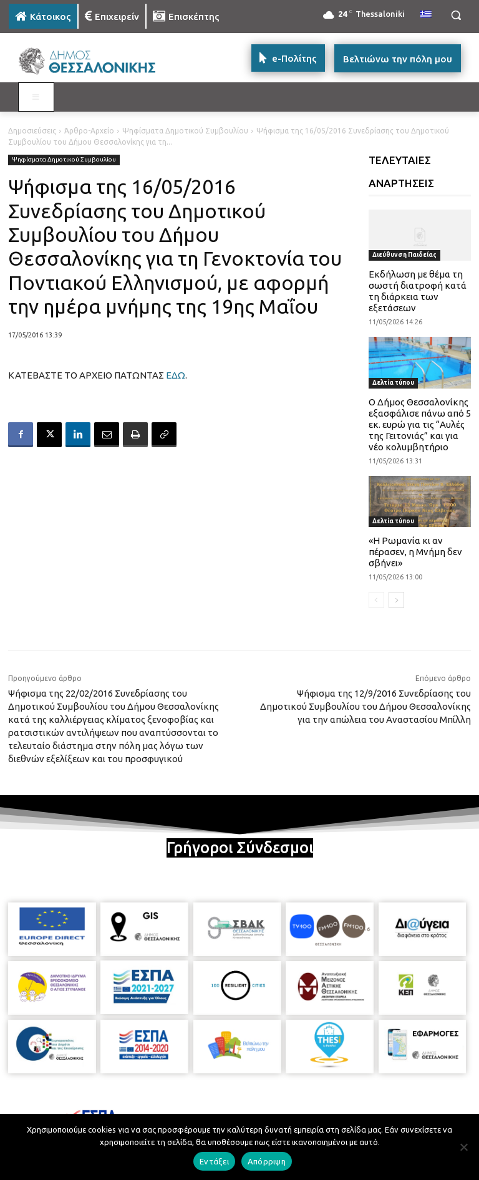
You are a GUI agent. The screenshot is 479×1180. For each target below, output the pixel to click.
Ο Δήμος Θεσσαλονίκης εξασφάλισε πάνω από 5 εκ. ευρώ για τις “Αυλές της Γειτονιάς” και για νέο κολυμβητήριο (420, 424)
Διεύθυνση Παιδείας (404, 254)
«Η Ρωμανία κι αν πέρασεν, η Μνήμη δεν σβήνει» (415, 551)
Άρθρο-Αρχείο (89, 131)
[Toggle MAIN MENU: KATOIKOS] (36, 97)
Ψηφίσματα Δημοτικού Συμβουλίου (185, 131)
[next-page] (396, 600)
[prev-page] (376, 600)
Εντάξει (214, 1161)
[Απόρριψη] (463, 1147)
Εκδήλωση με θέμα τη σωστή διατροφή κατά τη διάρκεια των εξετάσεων (418, 291)
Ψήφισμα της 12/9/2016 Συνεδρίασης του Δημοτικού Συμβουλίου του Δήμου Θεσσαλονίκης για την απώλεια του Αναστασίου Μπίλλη (365, 706)
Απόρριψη (267, 1161)
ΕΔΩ (175, 375)
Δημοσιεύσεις (32, 131)
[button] (455, 15)
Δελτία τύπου (393, 382)
